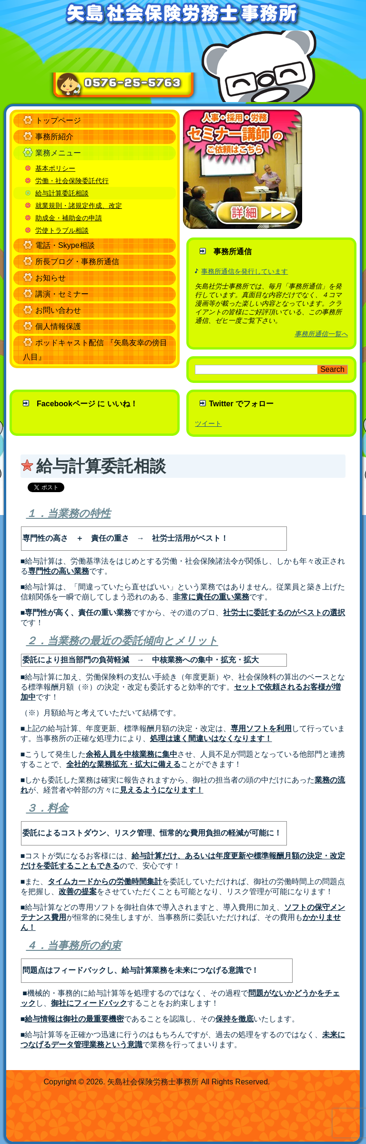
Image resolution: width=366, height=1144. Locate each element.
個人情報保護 (58, 326)
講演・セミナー (62, 294)
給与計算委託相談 (62, 193)
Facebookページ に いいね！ (87, 404)
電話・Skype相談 (64, 245)
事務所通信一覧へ (321, 334)
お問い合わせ (58, 310)
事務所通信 (233, 251)
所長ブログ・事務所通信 (77, 262)
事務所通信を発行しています (244, 271)
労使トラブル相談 (62, 230)
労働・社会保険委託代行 (72, 181)
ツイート (208, 423)
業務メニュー (58, 153)
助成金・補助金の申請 (68, 218)
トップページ (58, 120)
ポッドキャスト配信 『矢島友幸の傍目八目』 (95, 350)
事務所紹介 (54, 137)
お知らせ (50, 278)
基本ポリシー (55, 168)
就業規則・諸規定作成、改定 (78, 205)
